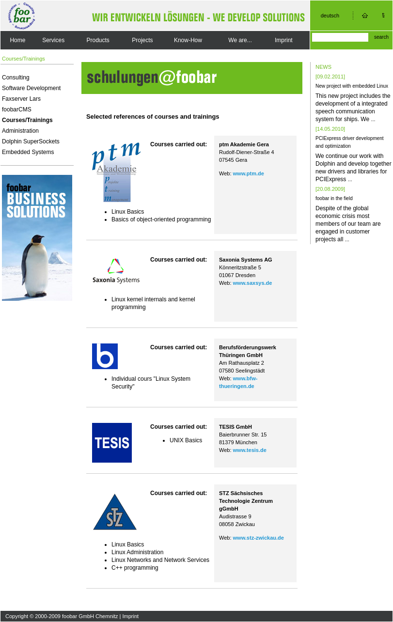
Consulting (16, 77)
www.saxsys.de (252, 283)
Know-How (188, 40)
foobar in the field (334, 198)
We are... (240, 40)
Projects (142, 40)
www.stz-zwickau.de (258, 538)
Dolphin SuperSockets (31, 141)
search (381, 37)
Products (98, 40)
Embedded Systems (28, 152)
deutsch (330, 15)
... (373, 119)
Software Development (31, 88)
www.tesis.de (250, 450)
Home (17, 40)
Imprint (284, 40)
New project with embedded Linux (351, 86)
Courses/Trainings (27, 120)
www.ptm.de (248, 173)
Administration (20, 130)
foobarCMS (16, 109)
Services (53, 40)
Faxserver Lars (21, 98)
